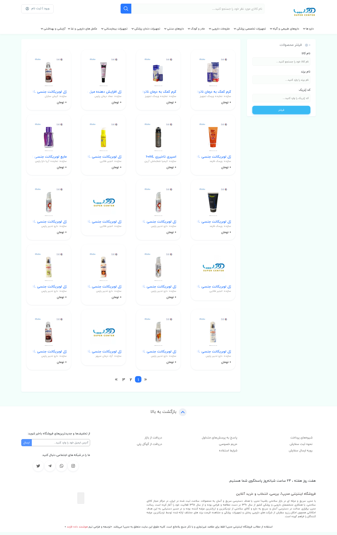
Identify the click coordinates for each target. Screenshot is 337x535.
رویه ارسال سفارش (300, 453)
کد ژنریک (304, 90)
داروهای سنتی (175, 28)
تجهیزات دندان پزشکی (147, 28)
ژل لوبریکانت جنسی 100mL (48, 92)
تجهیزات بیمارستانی (115, 28)
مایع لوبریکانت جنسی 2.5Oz (48, 158)
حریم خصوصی (228, 447)
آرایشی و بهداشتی (55, 28)
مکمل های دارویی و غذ (84, 28)
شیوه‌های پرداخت (301, 440)
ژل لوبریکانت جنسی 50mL (213, 158)
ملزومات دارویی (221, 28)
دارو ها (310, 28)
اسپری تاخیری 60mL (161, 158)
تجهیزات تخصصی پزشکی (251, 28)
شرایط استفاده (228, 453)
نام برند (305, 71)
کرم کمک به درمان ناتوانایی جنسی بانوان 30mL (158, 92)
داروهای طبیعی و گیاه (286, 28)
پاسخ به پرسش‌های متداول (219, 440)
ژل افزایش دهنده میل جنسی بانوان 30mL (103, 92)
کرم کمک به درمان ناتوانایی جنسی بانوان (213, 92)
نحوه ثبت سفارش (301, 447)
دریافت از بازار (153, 440)
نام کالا (306, 53)
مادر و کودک (198, 28)
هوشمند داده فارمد (77, 529)
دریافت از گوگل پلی (149, 447)
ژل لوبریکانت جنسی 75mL (103, 158)
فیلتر (281, 110)
